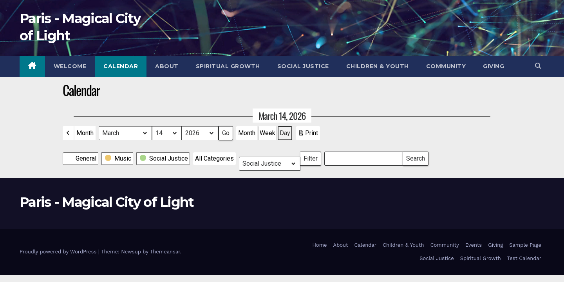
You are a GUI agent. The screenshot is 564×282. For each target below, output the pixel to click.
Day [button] (285, 133)
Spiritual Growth (228, 66)
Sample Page (525, 245)
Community (446, 66)
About (167, 66)
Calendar (120, 66)
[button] (538, 66)
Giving (493, 66)
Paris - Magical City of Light (107, 202)
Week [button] (267, 133)
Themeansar (165, 252)
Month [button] (85, 133)
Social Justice (303, 66)
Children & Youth (377, 66)
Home (319, 245)
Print (308, 134)
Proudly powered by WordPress (59, 252)
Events (473, 245)
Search (415, 157)
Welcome (70, 66)
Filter (312, 157)
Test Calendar (524, 258)
